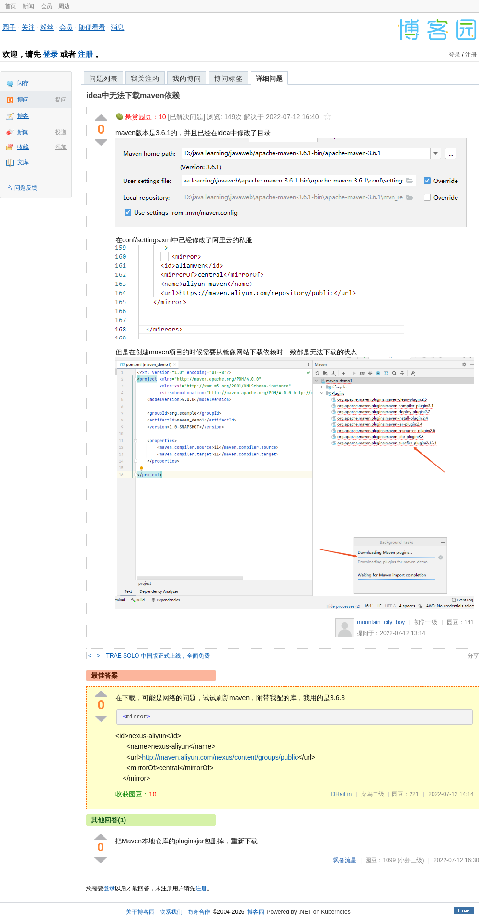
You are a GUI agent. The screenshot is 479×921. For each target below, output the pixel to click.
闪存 (23, 83)
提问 (61, 99)
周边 (64, 6)
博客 (23, 116)
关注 (28, 27)
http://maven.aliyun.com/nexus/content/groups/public (220, 757)
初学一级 (425, 622)
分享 (473, 655)
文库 (23, 162)
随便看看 (92, 27)
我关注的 (145, 78)
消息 (117, 27)
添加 (61, 147)
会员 (46, 6)
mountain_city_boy (381, 622)
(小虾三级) (410, 860)
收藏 (23, 147)
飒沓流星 (344, 860)
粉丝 (47, 27)
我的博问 (186, 78)
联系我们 (171, 912)
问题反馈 (25, 187)
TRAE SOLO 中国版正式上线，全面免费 (158, 655)
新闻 (28, 6)
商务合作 (198, 912)
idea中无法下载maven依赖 (133, 95)
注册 (85, 54)
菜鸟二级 (372, 794)
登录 (50, 54)
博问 (23, 99)
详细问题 (269, 78)
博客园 (255, 912)
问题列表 (103, 78)
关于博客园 (140, 912)
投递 (61, 132)
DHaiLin (341, 794)
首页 (10, 6)
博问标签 (228, 78)
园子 (9, 27)
